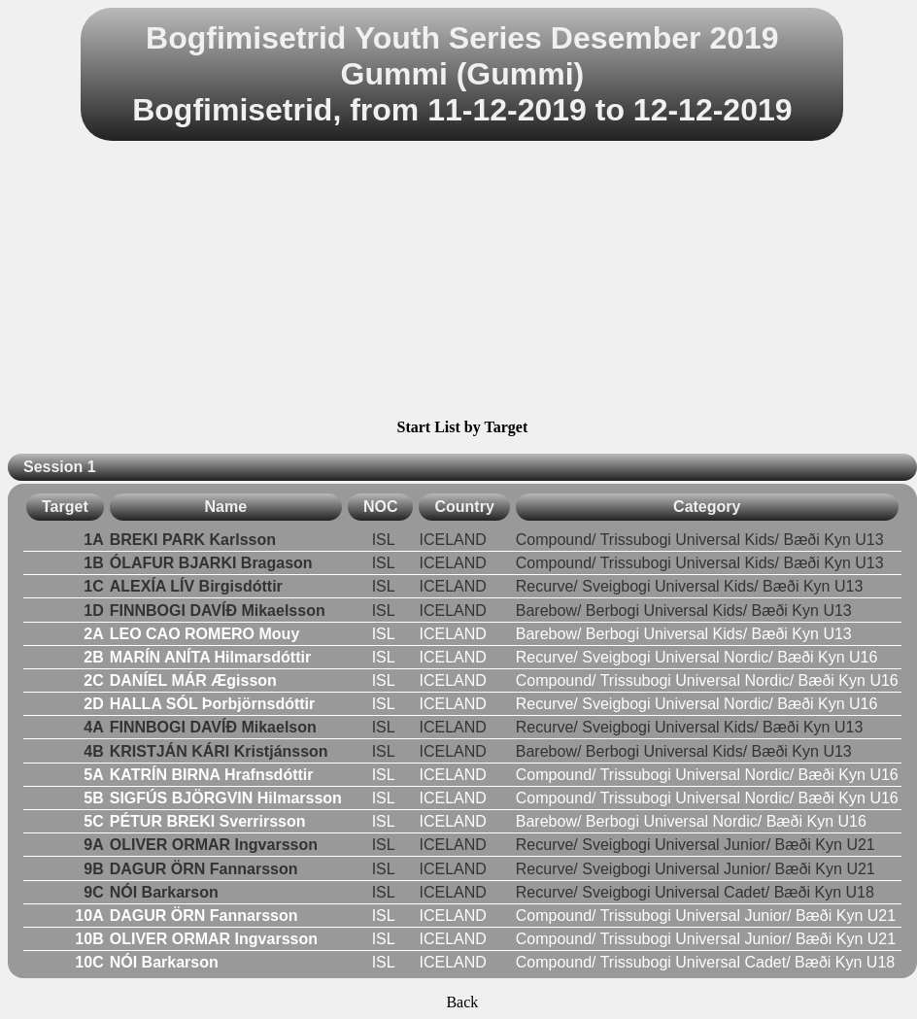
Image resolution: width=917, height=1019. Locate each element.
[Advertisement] (462, 283)
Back (462, 1002)
